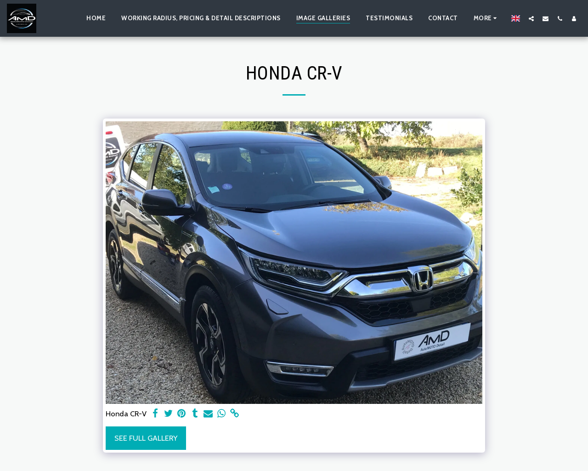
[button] (531, 18)
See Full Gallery (145, 438)
